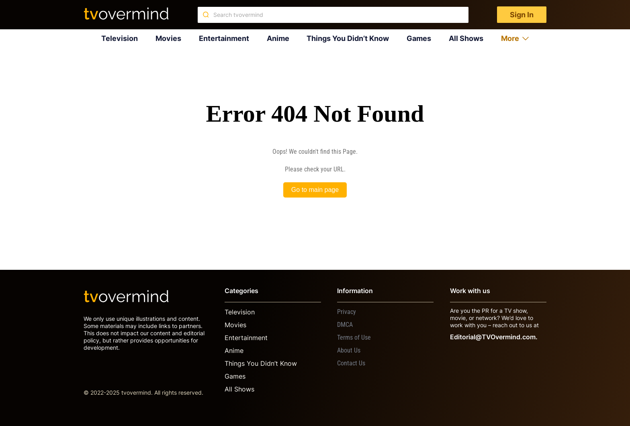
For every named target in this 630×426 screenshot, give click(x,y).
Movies (168, 38)
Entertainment (224, 38)
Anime (278, 38)
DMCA (345, 324)
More (515, 38)
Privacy (346, 312)
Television (119, 38)
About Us (348, 350)
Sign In (522, 14)
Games (419, 38)
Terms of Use (354, 337)
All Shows (466, 38)
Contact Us (351, 363)
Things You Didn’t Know (348, 38)
